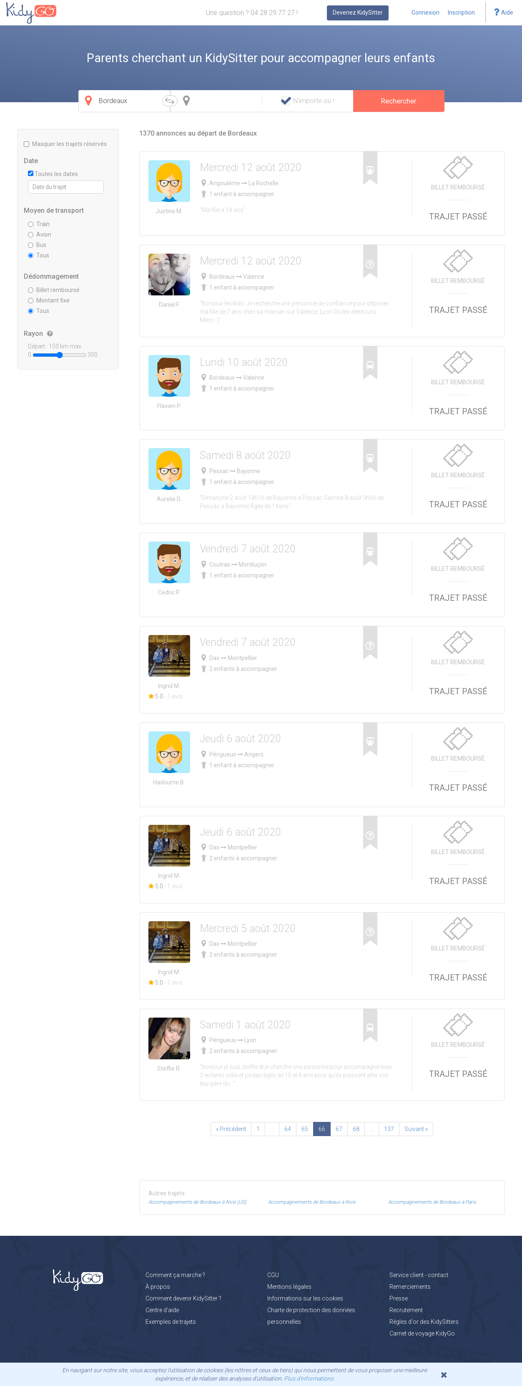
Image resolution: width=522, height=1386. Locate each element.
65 (304, 1129)
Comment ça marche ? (175, 1275)
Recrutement (406, 1310)
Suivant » (416, 1129)
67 (339, 1129)
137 (389, 1129)
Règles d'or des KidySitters (424, 1321)
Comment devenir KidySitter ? (183, 1298)
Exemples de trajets (171, 1321)
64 (287, 1129)
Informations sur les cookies (305, 1298)
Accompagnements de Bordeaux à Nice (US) (197, 1202)
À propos (158, 1286)
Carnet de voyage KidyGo (422, 1333)
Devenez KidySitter (358, 12)
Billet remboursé (54, 290)
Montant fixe (49, 300)
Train (39, 224)
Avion (39, 234)
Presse (398, 1298)
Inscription (461, 12)
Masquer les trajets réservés (65, 144)
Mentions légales (289, 1286)
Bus (37, 245)
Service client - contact (418, 1275)
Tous (38, 255)
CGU (273, 1275)
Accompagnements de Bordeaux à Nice (311, 1202)
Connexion (425, 12)
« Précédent (231, 1129)
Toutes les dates (53, 174)
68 (356, 1129)
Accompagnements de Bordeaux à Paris (432, 1202)
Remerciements (410, 1286)
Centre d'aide (162, 1310)
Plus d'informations (309, 1378)
